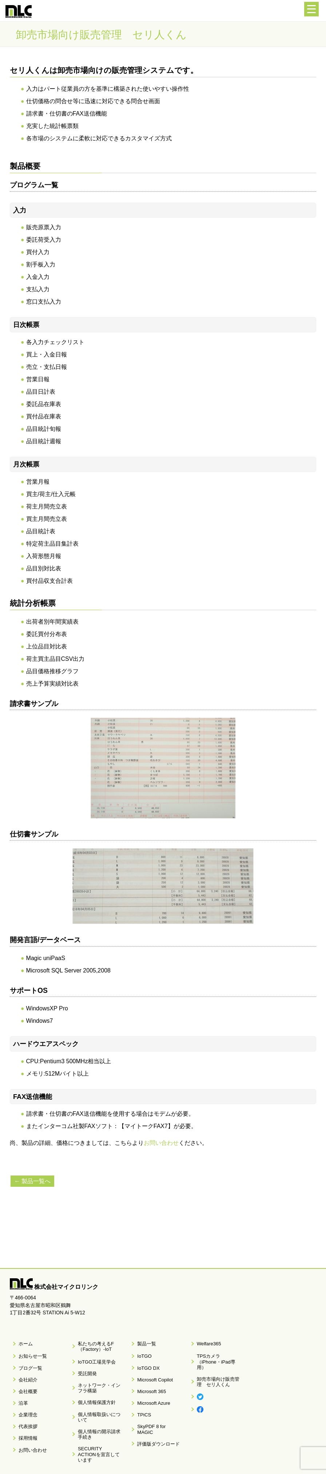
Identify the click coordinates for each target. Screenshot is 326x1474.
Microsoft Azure (150, 1386)
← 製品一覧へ (33, 1181)
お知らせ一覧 (29, 1351)
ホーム (22, 1342)
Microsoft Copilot (151, 1369)
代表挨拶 (25, 1403)
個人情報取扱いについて (100, 1396)
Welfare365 (206, 1342)
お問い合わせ (161, 1143)
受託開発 (84, 1365)
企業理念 (25, 1394)
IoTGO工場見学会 (93, 1356)
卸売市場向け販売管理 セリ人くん (219, 1368)
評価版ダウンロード (155, 1412)
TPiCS (141, 1394)
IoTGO (141, 1351)
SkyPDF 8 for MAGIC (156, 1403)
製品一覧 (144, 1342)
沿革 (20, 1386)
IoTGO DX (145, 1360)
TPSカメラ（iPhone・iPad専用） (217, 1354)
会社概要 (25, 1377)
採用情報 (25, 1412)
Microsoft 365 (148, 1377)
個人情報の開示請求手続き (100, 1408)
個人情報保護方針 (93, 1387)
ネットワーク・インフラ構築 (100, 1376)
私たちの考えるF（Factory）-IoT (92, 1345)
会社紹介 (25, 1369)
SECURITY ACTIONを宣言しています (97, 1421)
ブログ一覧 (27, 1360)
